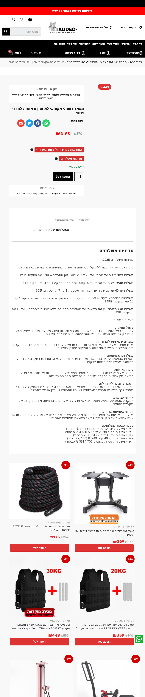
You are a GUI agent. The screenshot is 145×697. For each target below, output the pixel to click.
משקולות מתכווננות (93, 665)
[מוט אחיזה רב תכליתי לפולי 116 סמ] (22, 556)
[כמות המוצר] (79, 176)
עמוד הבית (136, 62)
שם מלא (50, 623)
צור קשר (72, 44)
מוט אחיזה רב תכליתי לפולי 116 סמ (22, 580)
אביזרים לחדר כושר (101, 661)
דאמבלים (22, 665)
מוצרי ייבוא (98, 44)
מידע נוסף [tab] (84, 220)
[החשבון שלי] (141, 53)
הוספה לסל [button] (119, 521)
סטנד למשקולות (23, 669)
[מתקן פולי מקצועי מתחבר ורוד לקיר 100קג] (90, 556)
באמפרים (34, 665)
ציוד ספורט (106, 673)
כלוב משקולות (121, 673)
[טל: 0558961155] (111, 27)
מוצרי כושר (113, 44)
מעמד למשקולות (94, 669)
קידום (42, 98)
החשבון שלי (133, 52)
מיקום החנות (129, 27)
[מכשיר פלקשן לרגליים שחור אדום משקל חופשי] (125, 556)
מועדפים (36, 52)
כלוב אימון (60, 669)
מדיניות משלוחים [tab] (64, 220)
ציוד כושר (69, 661)
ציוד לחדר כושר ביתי (52, 665)
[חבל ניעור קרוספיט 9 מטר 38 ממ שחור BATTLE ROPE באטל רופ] (87, 476)
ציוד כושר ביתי (54, 661)
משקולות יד (21, 661)
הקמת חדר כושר (121, 661)
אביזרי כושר (82, 661)
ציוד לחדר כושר (73, 665)
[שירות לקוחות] (83, 53)
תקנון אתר (84, 44)
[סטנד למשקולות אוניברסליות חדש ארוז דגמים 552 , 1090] (120, 477)
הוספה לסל (63, 176)
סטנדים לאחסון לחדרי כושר (82, 62)
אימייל (52, 634)
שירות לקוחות (73, 52)
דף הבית (137, 44)
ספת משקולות (75, 669)
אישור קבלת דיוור (45, 644)
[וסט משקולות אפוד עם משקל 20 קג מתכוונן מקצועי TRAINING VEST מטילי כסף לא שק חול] (54, 477)
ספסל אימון (125, 669)
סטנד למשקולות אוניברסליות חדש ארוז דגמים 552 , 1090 (121, 503)
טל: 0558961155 (97, 27)
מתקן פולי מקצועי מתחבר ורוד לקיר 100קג (90, 580)
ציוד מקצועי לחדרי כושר (113, 62)
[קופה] (108, 53)
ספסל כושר (110, 669)
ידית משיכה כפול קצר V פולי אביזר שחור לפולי (56, 580)
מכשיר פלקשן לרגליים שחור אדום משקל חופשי (124, 580)
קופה (102, 52)
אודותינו (125, 44)
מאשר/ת (48, 647)
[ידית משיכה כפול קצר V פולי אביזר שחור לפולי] (56, 556)
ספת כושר (93, 673)
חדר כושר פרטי (37, 661)
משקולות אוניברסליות (117, 665)
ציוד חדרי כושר (66, 673)
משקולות (80, 673)
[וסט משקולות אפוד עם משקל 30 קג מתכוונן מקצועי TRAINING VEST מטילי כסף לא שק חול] (21, 477)
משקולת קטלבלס (43, 669)
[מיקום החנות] (140, 27)
